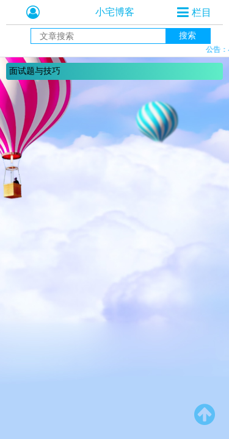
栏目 (201, 12)
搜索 (187, 35)
